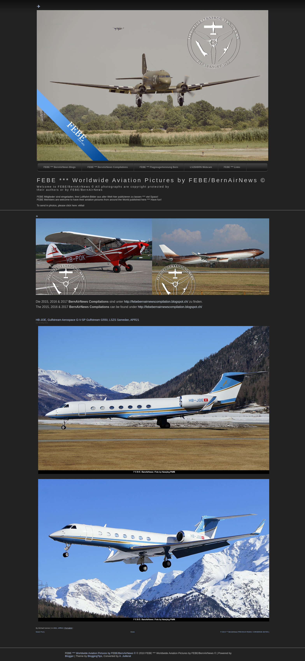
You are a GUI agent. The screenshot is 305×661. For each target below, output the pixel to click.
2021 (55, 628)
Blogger (69, 656)
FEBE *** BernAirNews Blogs (60, 167)
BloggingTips (95, 656)
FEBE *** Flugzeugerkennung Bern (159, 167)
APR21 (60, 628)
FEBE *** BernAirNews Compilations (108, 167)
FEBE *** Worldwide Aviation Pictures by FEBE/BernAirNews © (151, 180)
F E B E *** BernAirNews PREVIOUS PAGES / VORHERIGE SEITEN (244, 632)
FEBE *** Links (232, 167)
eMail (81, 205)
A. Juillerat (125, 656)
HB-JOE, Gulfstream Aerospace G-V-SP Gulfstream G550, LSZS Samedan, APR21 (87, 319)
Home (133, 632)
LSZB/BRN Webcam (201, 167)
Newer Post (40, 632)
